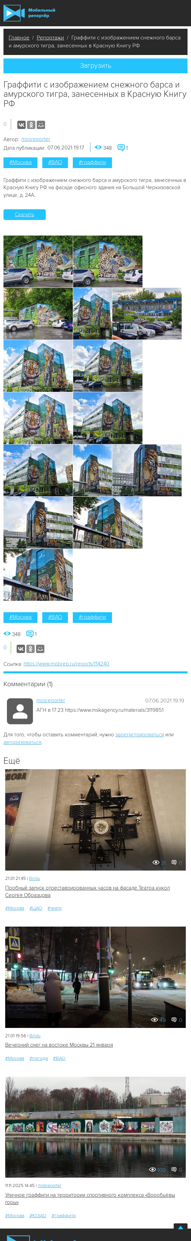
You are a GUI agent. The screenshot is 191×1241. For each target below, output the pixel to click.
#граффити (92, 162)
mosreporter (35, 139)
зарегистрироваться (139, 735)
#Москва (20, 162)
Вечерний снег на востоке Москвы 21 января (59, 1045)
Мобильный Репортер (29, 13)
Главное (19, 37)
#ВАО (55, 162)
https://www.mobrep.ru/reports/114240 (66, 664)
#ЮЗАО (37, 1216)
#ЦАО (35, 908)
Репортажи (50, 37)
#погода (38, 1058)
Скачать (24, 214)
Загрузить (95, 66)
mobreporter (49, 1185)
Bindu (34, 878)
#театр (54, 908)
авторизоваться (22, 742)
